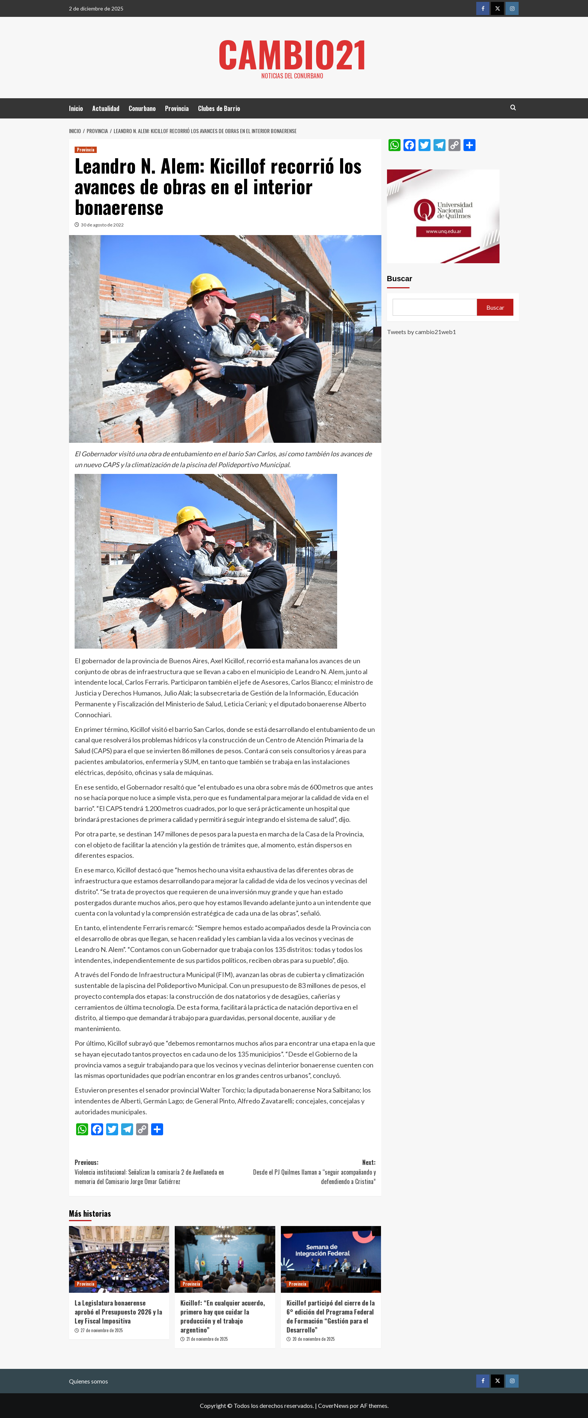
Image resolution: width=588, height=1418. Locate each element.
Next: (300, 1172)
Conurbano (142, 108)
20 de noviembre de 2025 (313, 1339)
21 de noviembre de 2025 (207, 1339)
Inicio (76, 108)
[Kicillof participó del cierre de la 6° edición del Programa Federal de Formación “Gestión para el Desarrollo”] (331, 1259)
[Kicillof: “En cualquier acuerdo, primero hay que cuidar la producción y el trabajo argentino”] (225, 1259)
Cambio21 (292, 52)
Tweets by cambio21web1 (421, 331)
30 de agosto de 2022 (102, 225)
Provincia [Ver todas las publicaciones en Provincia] (85, 150)
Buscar (399, 278)
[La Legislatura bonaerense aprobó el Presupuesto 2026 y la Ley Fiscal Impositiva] (119, 1259)
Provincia (177, 108)
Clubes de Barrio (219, 108)
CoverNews (333, 1405)
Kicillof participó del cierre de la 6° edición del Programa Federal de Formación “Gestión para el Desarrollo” (330, 1316)
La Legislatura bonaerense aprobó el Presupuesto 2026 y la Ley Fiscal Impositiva (118, 1311)
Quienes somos (88, 1381)
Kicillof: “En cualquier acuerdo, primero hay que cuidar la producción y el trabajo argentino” (222, 1316)
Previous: (150, 1172)
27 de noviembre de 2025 (102, 1330)
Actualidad (105, 108)
